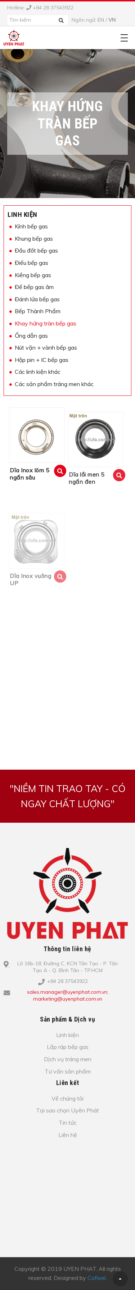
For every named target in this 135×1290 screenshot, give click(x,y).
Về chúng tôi (67, 1098)
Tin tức (68, 1122)
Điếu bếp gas (31, 262)
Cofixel (96, 1277)
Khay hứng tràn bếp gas (45, 323)
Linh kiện (22, 214)
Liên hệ (67, 1134)
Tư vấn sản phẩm (68, 1071)
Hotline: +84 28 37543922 (40, 7)
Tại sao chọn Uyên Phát (67, 1110)
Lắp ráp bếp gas (68, 1046)
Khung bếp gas (34, 238)
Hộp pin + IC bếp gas (41, 359)
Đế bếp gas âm (34, 286)
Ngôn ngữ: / (94, 20)
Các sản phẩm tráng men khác (54, 384)
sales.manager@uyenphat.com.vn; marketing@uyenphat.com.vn (67, 995)
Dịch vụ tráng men (67, 1059)
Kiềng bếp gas (33, 275)
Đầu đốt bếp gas (36, 250)
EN (101, 20)
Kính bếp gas (31, 226)
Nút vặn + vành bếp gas (46, 347)
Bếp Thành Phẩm (37, 311)
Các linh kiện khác (37, 371)
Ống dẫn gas (31, 335)
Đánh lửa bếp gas (37, 299)
